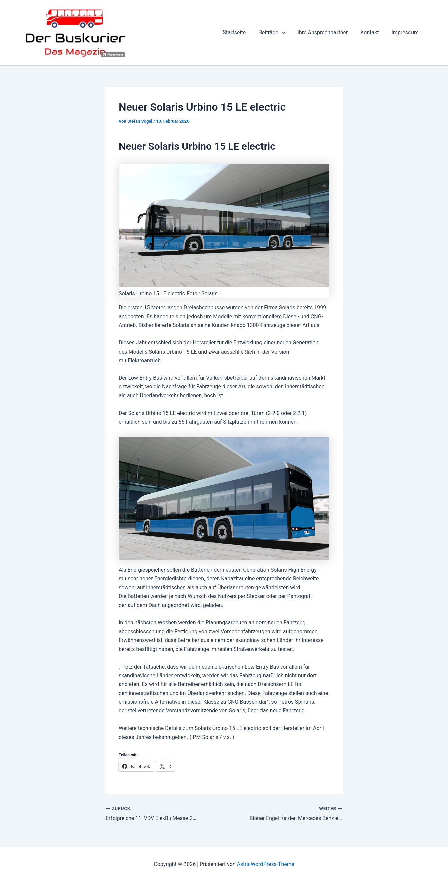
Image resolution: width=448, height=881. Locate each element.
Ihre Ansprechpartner (328, 32)
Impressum (406, 32)
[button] (288, 32)
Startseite (243, 32)
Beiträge (279, 32)
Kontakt (372, 32)
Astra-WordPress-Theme (265, 864)
